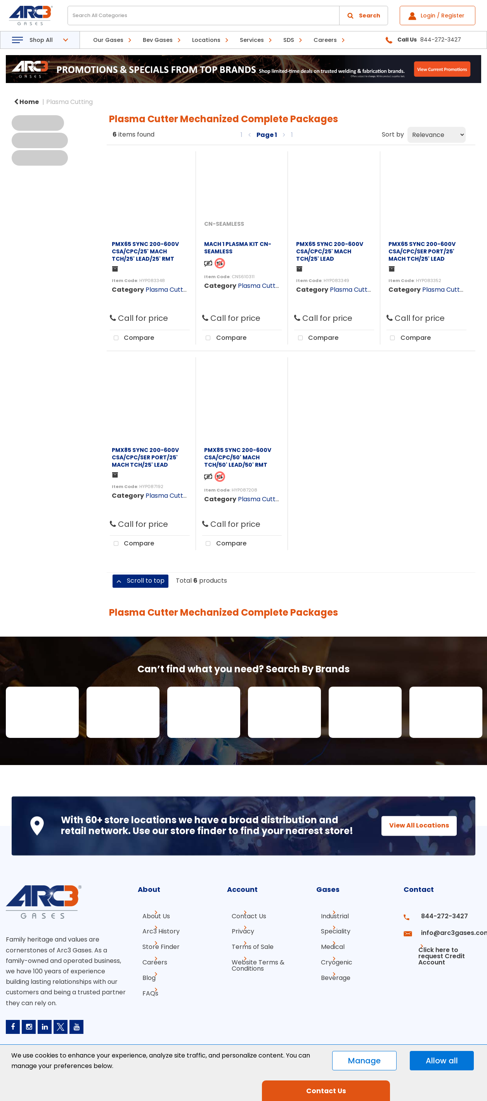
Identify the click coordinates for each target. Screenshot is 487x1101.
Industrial (330, 932)
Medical (328, 960)
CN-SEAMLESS (224, 224)
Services (252, 40)
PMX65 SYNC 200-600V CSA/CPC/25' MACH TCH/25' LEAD (329, 251)
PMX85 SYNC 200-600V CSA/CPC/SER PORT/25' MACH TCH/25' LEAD (145, 457)
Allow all (442, 1060)
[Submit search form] (363, 15)
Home (26, 101)
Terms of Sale (248, 960)
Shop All (41, 40)
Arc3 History (156, 946)
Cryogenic (332, 974)
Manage (364, 1060)
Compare (132, 338)
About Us (151, 932)
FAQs (146, 1002)
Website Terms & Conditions (253, 977)
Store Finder (156, 960)
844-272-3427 (438, 932)
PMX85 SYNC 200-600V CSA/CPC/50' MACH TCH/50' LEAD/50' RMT (237, 457)
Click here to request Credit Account (436, 963)
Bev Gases (158, 40)
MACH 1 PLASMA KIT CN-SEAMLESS (237, 247)
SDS (288, 40)
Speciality (331, 946)
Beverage (331, 988)
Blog (144, 988)
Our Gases (108, 40)
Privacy (238, 946)
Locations (206, 40)
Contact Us (244, 932)
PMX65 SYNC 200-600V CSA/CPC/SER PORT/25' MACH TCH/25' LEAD (422, 251)
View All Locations (412, 831)
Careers (325, 40)
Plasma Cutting (69, 101)
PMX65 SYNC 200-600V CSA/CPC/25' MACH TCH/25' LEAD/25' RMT (145, 251)
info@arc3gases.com (447, 946)
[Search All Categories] (228, 15)
